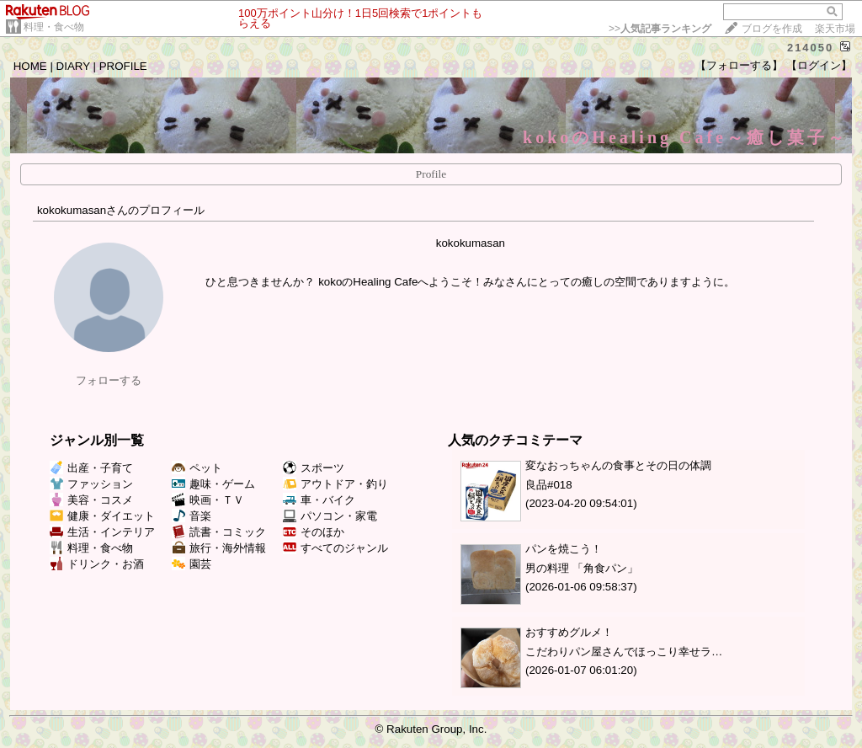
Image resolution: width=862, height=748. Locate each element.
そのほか (313, 532)
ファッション (91, 484)
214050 (810, 47)
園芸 (191, 564)
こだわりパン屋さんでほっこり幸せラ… (623, 651)
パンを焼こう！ (563, 548)
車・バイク (319, 500)
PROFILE (123, 66)
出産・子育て (91, 468)
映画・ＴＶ (208, 500)
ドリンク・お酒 (97, 564)
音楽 (191, 516)
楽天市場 (835, 29)
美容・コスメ (91, 500)
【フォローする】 (739, 65)
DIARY (73, 66)
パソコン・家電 (330, 516)
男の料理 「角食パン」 (581, 568)
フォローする (108, 380)
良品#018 (548, 484)
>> (660, 29)
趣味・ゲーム (213, 484)
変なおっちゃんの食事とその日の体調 (618, 465)
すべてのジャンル (335, 548)
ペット (197, 468)
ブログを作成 (772, 29)
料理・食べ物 (54, 27)
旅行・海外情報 (219, 548)
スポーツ (313, 468)
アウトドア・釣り (335, 484)
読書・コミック (219, 532)
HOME (30, 66)
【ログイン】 (819, 65)
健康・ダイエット (102, 516)
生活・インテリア (102, 532)
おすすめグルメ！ (569, 632)
